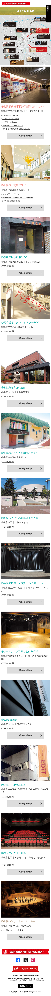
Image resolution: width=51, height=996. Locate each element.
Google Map (25, 136)
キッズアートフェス (11, 194)
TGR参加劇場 (8, 266)
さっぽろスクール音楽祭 (12, 930)
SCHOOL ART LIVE (10, 119)
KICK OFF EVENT (10, 115)
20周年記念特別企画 (11, 201)
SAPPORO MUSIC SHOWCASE (16, 129)
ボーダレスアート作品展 (12, 125)
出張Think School (9, 122)
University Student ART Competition (17, 197)
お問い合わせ (25, 986)
